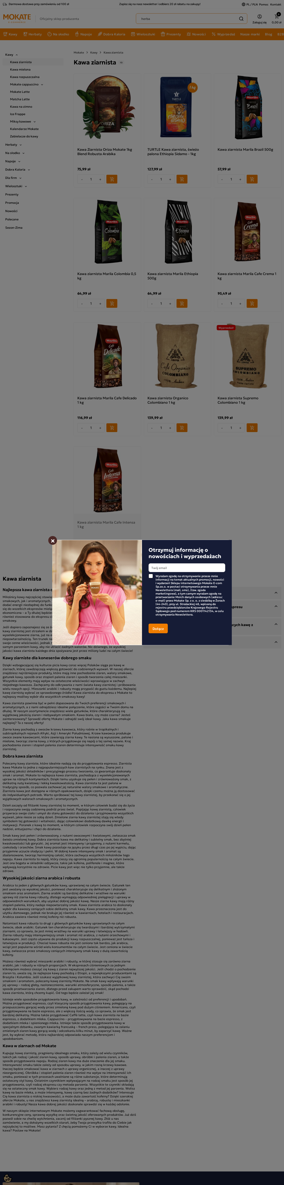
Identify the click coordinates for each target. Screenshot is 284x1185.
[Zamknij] (52, 540)
